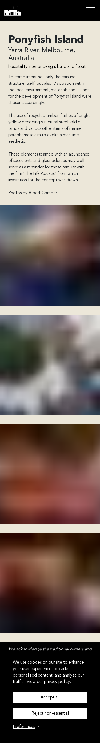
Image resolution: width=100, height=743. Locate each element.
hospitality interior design (31, 67)
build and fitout (71, 67)
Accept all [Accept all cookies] (50, 697)
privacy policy (57, 682)
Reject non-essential (50, 713)
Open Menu (90, 10)
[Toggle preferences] (26, 727)
